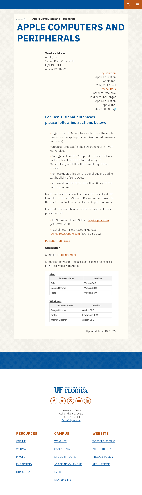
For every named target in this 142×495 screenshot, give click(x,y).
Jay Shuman (108, 73)
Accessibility (102, 449)
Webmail (22, 449)
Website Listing (103, 441)
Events (59, 472)
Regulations (101, 464)
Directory (23, 472)
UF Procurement (65, 255)
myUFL (20, 456)
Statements (62, 479)
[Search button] (128, 4)
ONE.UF (21, 441)
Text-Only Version (71, 420)
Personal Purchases (57, 240)
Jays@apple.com (98, 220)
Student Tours (65, 456)
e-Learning (24, 464)
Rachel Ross (108, 89)
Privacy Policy (102, 456)
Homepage (20, 19)
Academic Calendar (68, 464)
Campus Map (62, 449)
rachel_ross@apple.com (65, 233)
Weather (60, 441)
